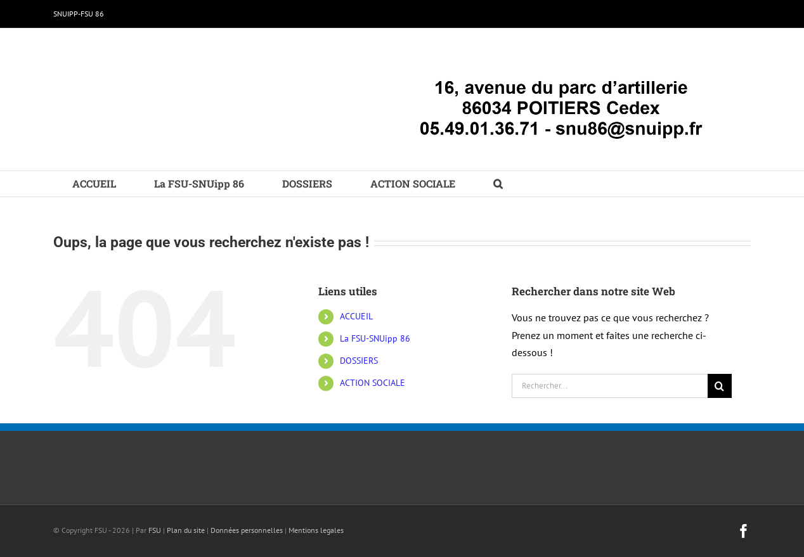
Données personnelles (247, 530)
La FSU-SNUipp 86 (375, 338)
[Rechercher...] (610, 386)
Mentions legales (316, 530)
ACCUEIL (356, 316)
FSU (154, 530)
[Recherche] (720, 386)
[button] (498, 183)
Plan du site (186, 530)
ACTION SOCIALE (372, 382)
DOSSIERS (359, 360)
